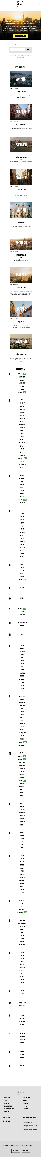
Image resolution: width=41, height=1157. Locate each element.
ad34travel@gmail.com (27, 1131)
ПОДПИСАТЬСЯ (20, 36)
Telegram (25, 1108)
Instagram (25, 1101)
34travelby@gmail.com (27, 1122)
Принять (25, 1150)
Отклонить (16, 1150)
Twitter (25, 1106)
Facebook (25, 1103)
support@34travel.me (27, 1126)
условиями (12, 1146)
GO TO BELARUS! (7, 1121)
